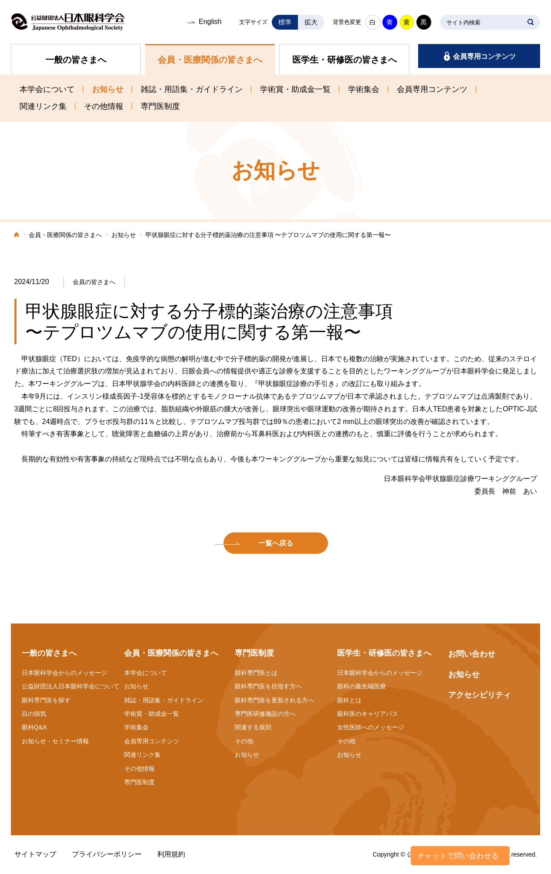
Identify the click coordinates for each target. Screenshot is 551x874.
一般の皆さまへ (75, 59)
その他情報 (103, 106)
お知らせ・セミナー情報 (55, 741)
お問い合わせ (471, 654)
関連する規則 (253, 727)
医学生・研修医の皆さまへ (344, 59)
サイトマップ (35, 854)
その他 (244, 741)
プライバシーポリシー (107, 854)
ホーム (17, 235)
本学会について (47, 89)
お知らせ (107, 89)
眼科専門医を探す (46, 700)
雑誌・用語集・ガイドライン (192, 89)
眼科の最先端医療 (361, 686)
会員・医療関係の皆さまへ (210, 59)
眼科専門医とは (256, 672)
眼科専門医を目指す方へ (268, 686)
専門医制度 (160, 106)
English (210, 21)
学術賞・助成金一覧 (295, 89)
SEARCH (530, 22)
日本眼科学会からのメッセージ (64, 672)
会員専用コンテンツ (484, 56)
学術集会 (363, 89)
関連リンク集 (43, 106)
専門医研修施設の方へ (265, 713)
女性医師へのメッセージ (370, 727)
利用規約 (171, 854)
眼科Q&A (34, 727)
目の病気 (34, 713)
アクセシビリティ (479, 695)
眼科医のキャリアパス (367, 713)
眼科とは (349, 700)
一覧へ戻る (275, 543)
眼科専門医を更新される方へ (274, 700)
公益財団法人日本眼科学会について (70, 686)
